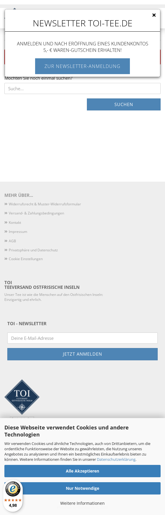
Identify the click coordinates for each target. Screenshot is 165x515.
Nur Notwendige (82, 488)
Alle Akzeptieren (82, 471)
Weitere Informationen (82, 503)
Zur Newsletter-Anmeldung (82, 66)
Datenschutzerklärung (116, 459)
